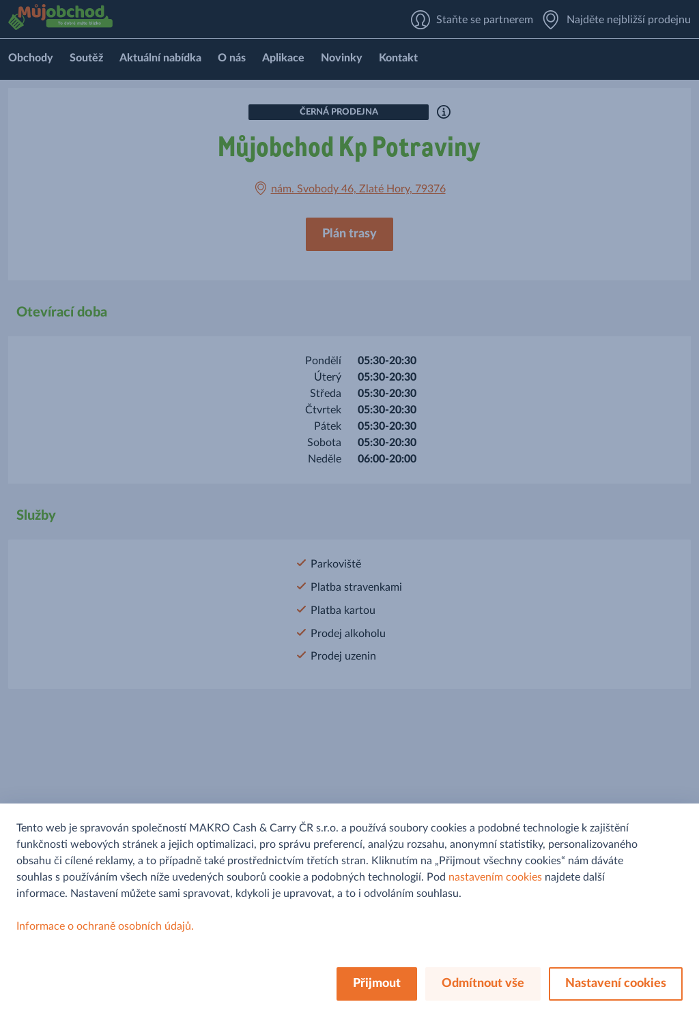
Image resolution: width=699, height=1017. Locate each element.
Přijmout (377, 983)
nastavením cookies (495, 877)
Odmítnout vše (483, 983)
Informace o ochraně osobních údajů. (105, 926)
